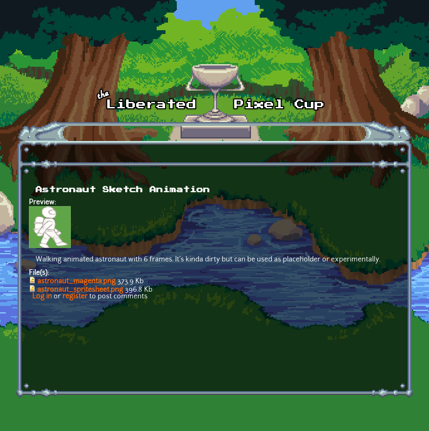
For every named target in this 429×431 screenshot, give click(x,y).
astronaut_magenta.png (76, 281)
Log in (42, 296)
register (75, 296)
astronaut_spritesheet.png (80, 290)
